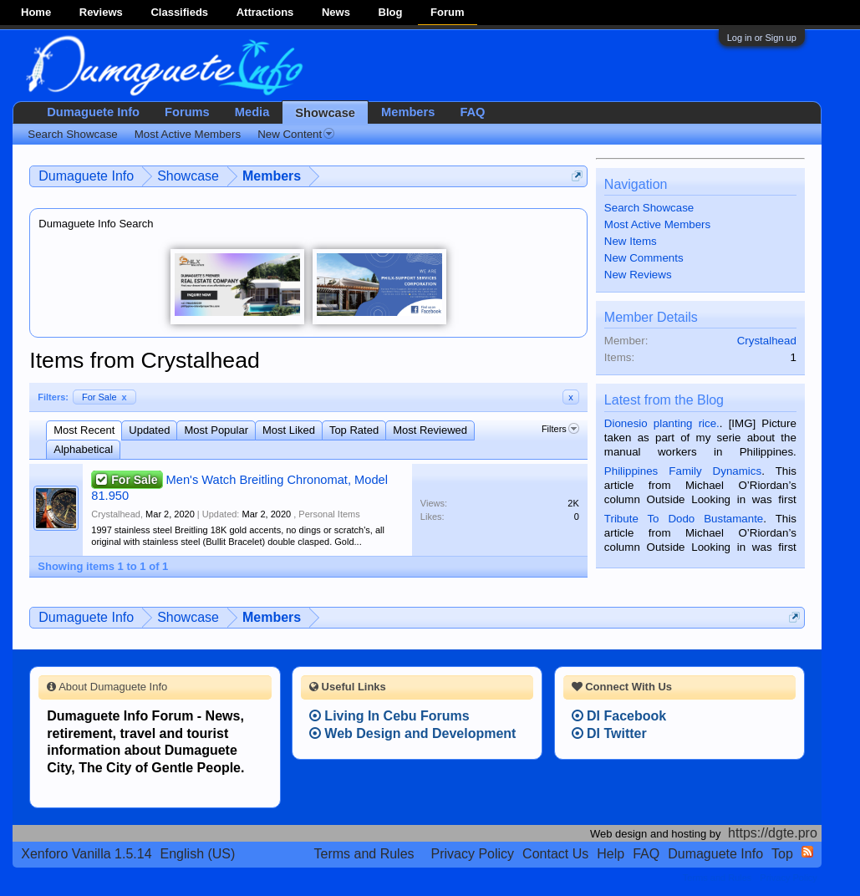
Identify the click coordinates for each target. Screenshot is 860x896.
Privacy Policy (473, 854)
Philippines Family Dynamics (682, 471)
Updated (149, 430)
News (336, 12)
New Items (630, 241)
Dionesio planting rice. (662, 423)
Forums (187, 112)
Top (782, 854)
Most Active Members (657, 224)
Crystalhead (115, 514)
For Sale (104, 397)
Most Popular (216, 430)
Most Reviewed (430, 430)
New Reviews (638, 274)
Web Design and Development (413, 733)
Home (36, 12)
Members (408, 112)
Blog (391, 12)
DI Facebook (619, 716)
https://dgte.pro (772, 833)
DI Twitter (609, 733)
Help (610, 854)
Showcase (325, 113)
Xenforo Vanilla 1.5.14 (86, 854)
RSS (807, 852)
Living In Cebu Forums (389, 716)
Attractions (265, 12)
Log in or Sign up (761, 38)
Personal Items (328, 514)
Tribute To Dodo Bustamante (683, 518)
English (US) (198, 854)
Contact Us (555, 854)
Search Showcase (649, 207)
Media (252, 112)
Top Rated (354, 430)
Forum (447, 12)
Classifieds (179, 12)
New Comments (644, 258)
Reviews (101, 12)
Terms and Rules (363, 854)
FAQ (472, 112)
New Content (295, 134)
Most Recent (83, 430)
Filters (560, 429)
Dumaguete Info (93, 112)
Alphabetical (83, 449)
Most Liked (288, 430)
